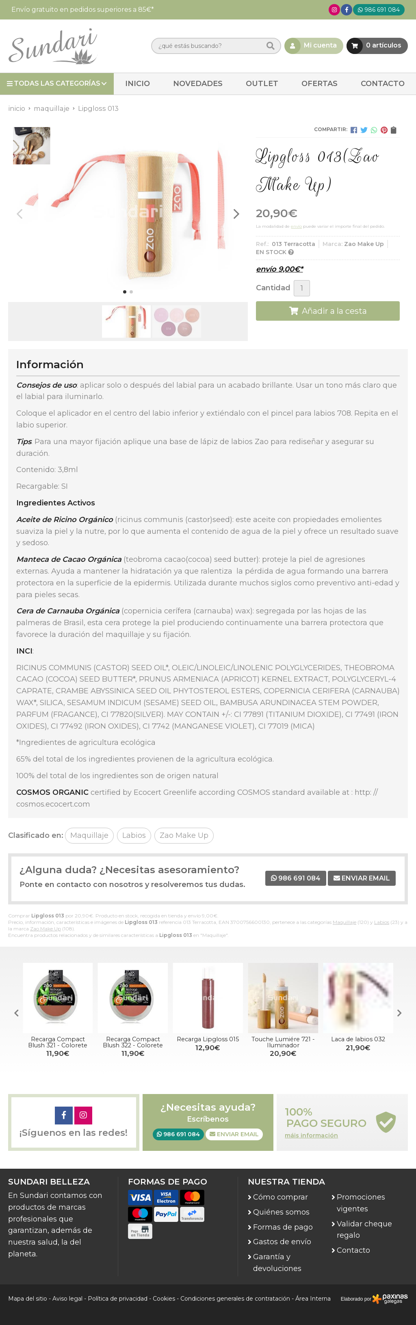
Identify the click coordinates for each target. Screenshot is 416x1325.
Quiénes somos (281, 1212)
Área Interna (313, 1298)
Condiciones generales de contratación (235, 1298)
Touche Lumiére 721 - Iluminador (283, 1042)
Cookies (164, 1298)
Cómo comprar (280, 1197)
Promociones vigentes (361, 1203)
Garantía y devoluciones (277, 1262)
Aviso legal (67, 1298)
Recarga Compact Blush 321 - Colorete (58, 1042)
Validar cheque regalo (364, 1229)
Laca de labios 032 (359, 1039)
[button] (124, 291)
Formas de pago (283, 1227)
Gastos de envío (282, 1241)
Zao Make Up (45, 929)
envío (296, 226)
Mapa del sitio (27, 1298)
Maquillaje (344, 922)
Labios (381, 922)
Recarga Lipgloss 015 (209, 1039)
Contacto (353, 1250)
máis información (311, 1135)
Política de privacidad (117, 1298)
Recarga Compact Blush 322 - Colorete (133, 1042)
